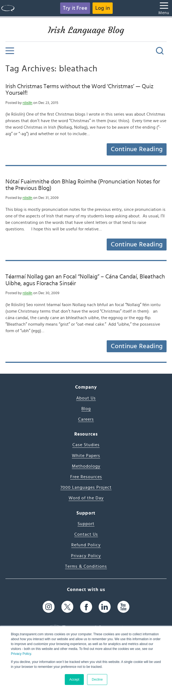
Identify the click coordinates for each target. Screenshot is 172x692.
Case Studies (86, 445)
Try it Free (75, 8)
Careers (86, 419)
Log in (102, 8)
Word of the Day (86, 498)
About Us (86, 398)
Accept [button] (74, 679)
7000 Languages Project (86, 487)
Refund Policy (86, 545)
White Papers (86, 455)
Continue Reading (136, 149)
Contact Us (86, 534)
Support (86, 524)
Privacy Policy (21, 654)
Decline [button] (97, 679)
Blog (86, 409)
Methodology (86, 466)
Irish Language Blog (86, 30)
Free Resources (86, 477)
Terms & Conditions (86, 566)
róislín (27, 103)
